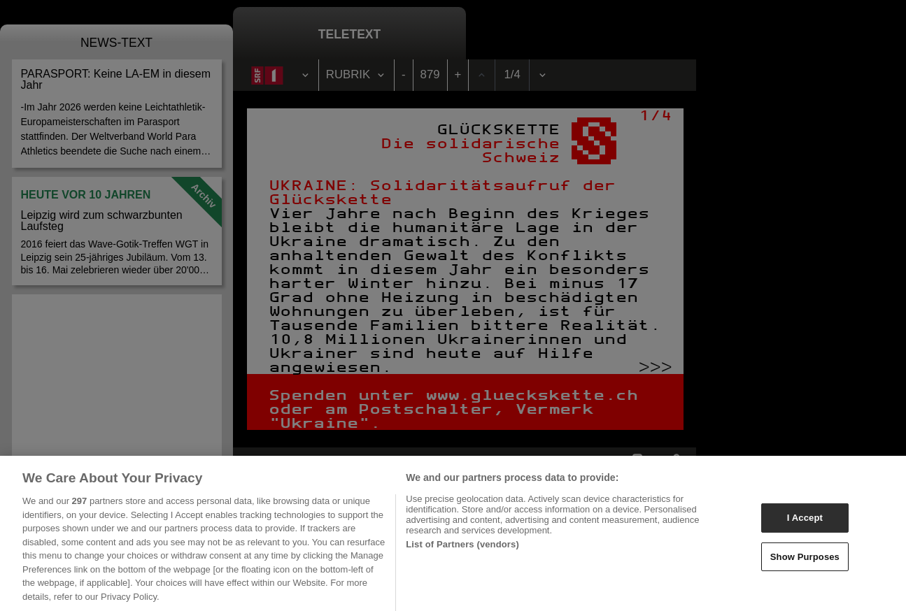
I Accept (805, 522)
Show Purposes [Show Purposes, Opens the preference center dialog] (805, 561)
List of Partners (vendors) (462, 548)
